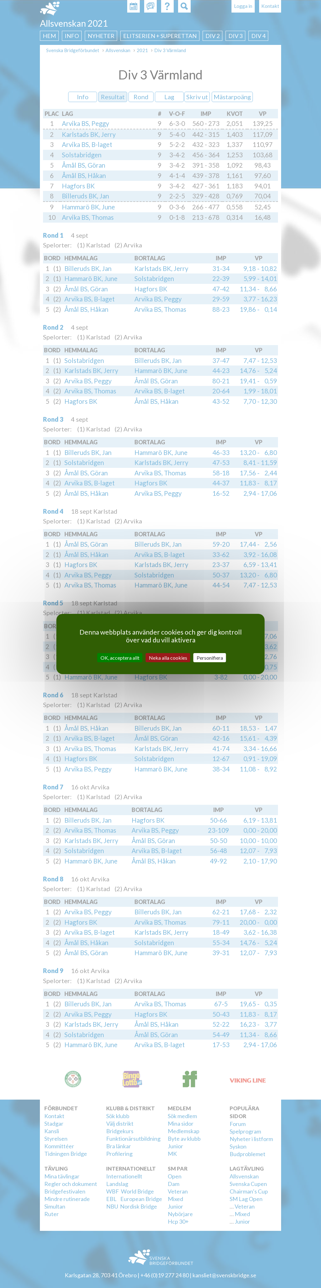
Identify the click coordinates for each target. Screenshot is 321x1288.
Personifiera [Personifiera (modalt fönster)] (210, 658)
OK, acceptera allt (120, 658)
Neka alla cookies (168, 658)
